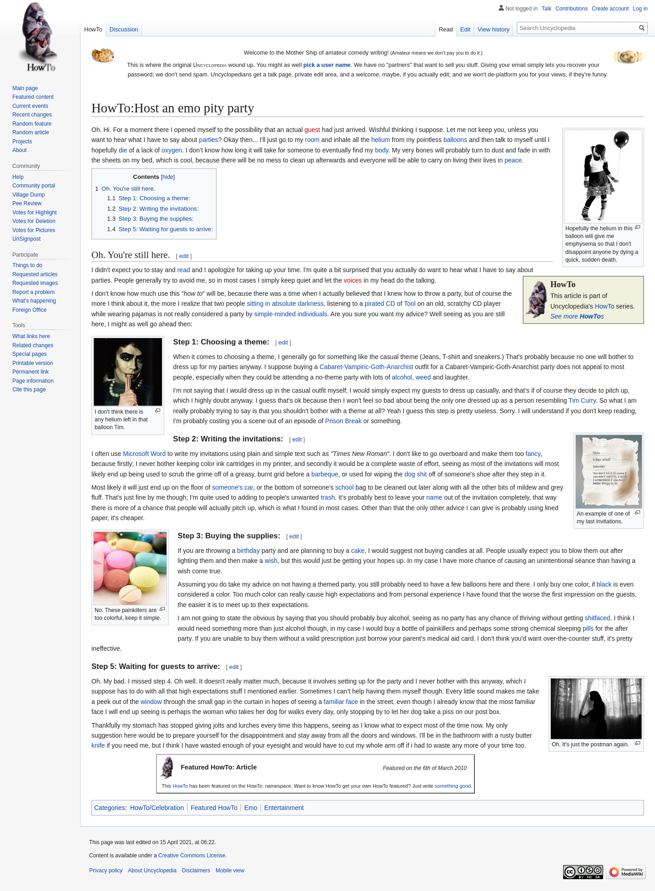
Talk (546, 8)
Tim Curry (582, 400)
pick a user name (327, 64)
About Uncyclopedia (152, 870)
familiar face (341, 701)
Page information (33, 381)
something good (453, 786)
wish (271, 560)
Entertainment (284, 807)
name (434, 497)
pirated (374, 303)
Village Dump (28, 195)
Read (446, 29)
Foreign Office (29, 310)
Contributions (571, 8)
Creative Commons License (191, 855)
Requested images (35, 283)
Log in (640, 8)
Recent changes (32, 114)
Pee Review (26, 203)
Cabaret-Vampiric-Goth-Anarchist (366, 366)
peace (513, 160)
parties (208, 139)
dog (409, 474)
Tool (410, 303)
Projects (22, 141)
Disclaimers (196, 870)
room (312, 139)
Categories (109, 807)
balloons (455, 139)
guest (312, 129)
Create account (610, 8)
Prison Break (343, 421)
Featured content (33, 97)
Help (18, 177)
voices (353, 280)
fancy (533, 453)
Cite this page (28, 389)
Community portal (33, 185)
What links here (31, 336)
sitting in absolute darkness (285, 303)
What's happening (34, 301)
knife (98, 745)
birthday (248, 550)
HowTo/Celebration (157, 807)
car (249, 487)
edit (184, 256)
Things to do (27, 265)
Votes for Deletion (33, 221)
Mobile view (230, 870)
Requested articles (34, 274)
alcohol (402, 377)
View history (493, 29)
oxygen (171, 150)
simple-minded (275, 314)
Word (158, 453)
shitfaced (597, 618)
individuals (312, 314)
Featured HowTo (214, 807)
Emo (250, 807)
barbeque (325, 474)
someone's (227, 487)
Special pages (29, 354)
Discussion (124, 29)
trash (328, 497)
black (604, 584)
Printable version (32, 363)
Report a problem (33, 292)
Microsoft (136, 453)
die (123, 150)
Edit (465, 29)
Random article (30, 132)
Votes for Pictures (33, 230)
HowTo (605, 306)
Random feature (31, 124)
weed (423, 377)
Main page (25, 88)
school (344, 487)
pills (588, 628)
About (19, 150)
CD (390, 303)
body (381, 150)
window (151, 701)
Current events (30, 106)
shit (422, 474)
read (183, 269)
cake (358, 550)
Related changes (32, 345)
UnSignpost (26, 239)
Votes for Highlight (34, 212)
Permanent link (30, 372)
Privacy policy (105, 870)
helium (380, 139)
